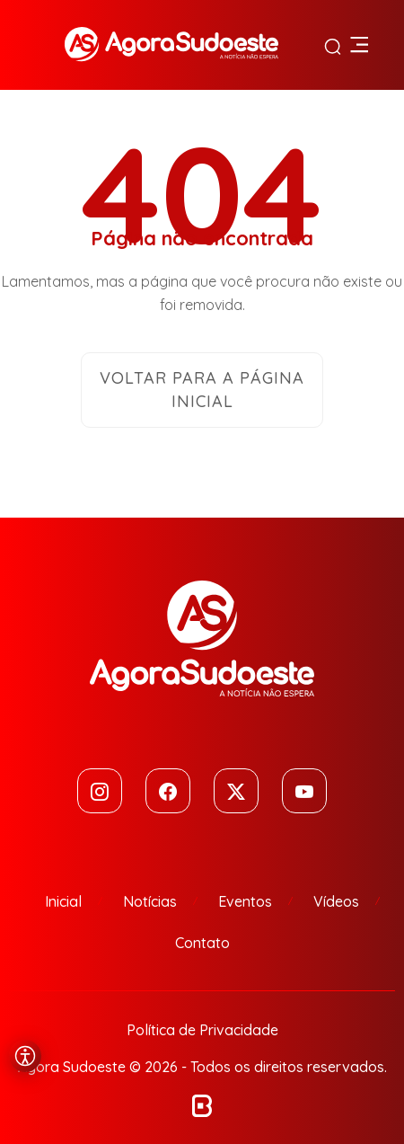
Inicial (63, 901)
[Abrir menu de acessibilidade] (25, 1056)
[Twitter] (236, 790)
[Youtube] (304, 790)
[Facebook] (167, 790)
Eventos (245, 901)
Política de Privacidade (202, 1030)
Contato (202, 943)
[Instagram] (99, 790)
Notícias (150, 901)
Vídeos (336, 901)
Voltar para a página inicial (202, 390)
